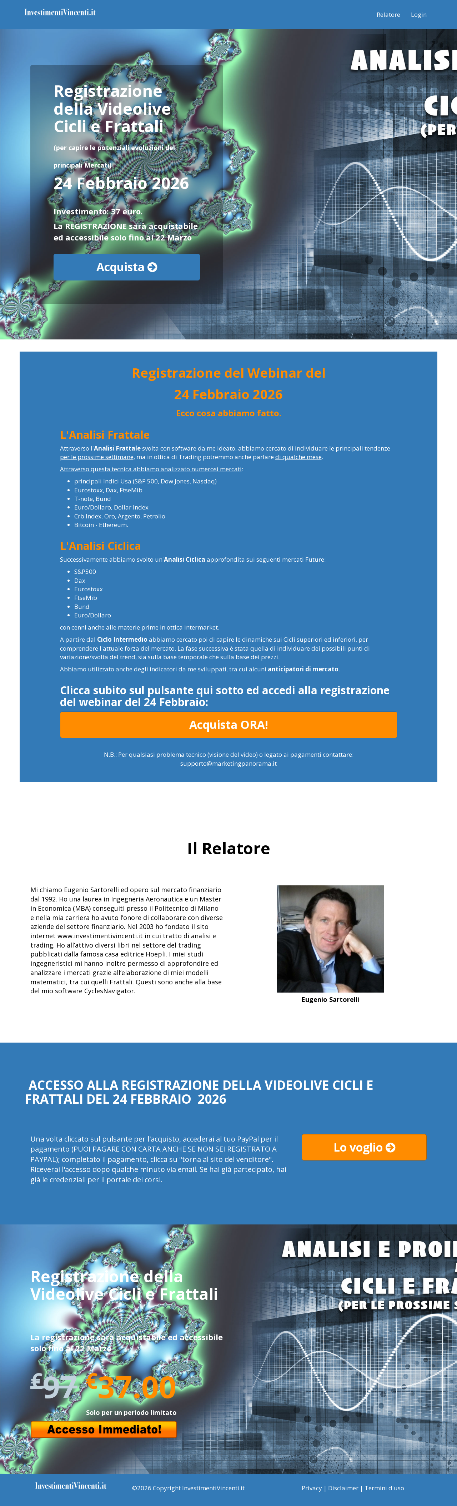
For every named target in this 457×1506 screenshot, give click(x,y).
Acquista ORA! (228, 724)
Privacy (312, 1488)
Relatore (388, 14)
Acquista (126, 266)
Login (419, 14)
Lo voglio (364, 1147)
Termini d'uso (384, 1488)
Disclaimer (343, 1488)
